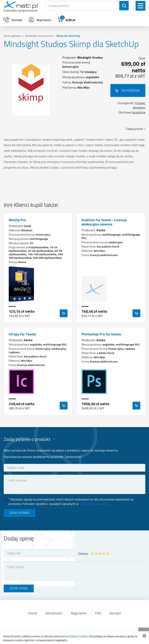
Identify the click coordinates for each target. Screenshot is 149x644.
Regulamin (79, 613)
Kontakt (115, 613)
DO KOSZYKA (131, 90)
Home (32, 613)
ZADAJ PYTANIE (19, 513)
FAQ (98, 613)
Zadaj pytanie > (135, 128)
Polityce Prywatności (93, 503)
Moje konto (39, 20)
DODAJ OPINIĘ (19, 588)
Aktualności (53, 613)
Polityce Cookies (78, 636)
